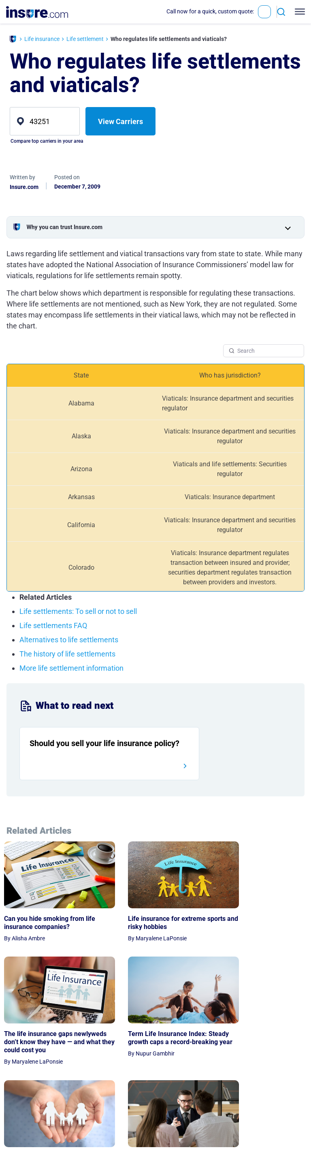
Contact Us (221, 1135)
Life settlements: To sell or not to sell (78, 611)
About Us (218, 1101)
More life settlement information (71, 668)
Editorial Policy (225, 1123)
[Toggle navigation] (298, 11)
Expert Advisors (227, 1112)
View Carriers (120, 121)
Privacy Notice (267, 1101)
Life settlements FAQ (53, 625)
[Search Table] (263, 350)
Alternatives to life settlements (68, 639)
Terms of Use (265, 1112)
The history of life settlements (67, 654)
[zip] (45, 121)
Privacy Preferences (264, 1128)
